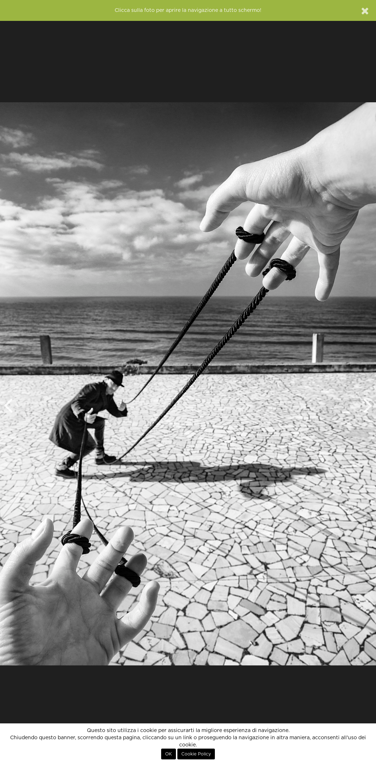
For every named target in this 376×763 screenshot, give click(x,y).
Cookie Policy (196, 754)
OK (168, 754)
